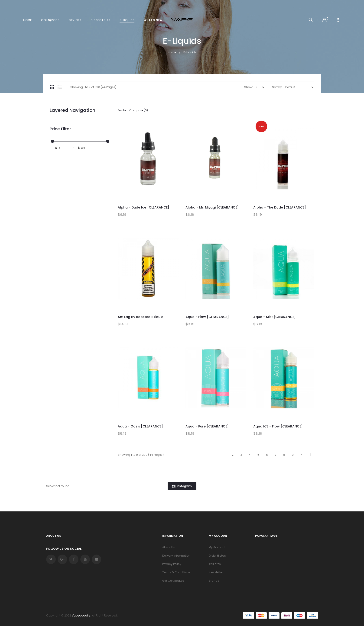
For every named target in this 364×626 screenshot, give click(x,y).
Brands (214, 581)
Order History (218, 556)
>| (310, 455)
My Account (217, 547)
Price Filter (60, 129)
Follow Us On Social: (64, 548)
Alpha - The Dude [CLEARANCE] (279, 207)
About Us (168, 547)
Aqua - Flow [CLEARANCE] (207, 317)
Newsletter (216, 572)
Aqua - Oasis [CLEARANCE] (140, 426)
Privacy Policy (171, 564)
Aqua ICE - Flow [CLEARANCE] (278, 426)
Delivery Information (176, 556)
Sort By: (277, 87)
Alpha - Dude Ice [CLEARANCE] (143, 207)
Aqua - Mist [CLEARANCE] (274, 317)
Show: (248, 87)
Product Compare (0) (133, 110)
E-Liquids (190, 52)
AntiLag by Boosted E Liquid (140, 317)
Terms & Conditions (176, 572)
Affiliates (215, 564)
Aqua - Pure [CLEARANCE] (207, 426)
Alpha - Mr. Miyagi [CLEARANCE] (212, 207)
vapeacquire (81, 615)
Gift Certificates (173, 581)
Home (172, 52)
